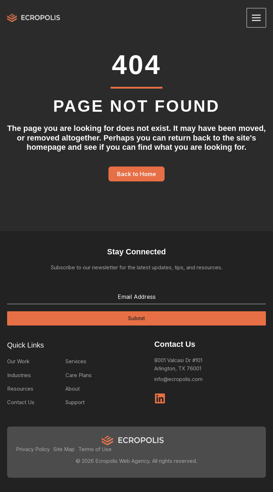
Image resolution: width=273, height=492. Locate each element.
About (72, 389)
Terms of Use (95, 449)
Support (75, 402)
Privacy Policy (33, 449)
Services (75, 361)
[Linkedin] (160, 398)
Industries (19, 375)
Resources (20, 389)
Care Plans (78, 375)
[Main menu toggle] (256, 18)
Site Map (64, 449)
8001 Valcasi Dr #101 (178, 360)
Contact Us (20, 402)
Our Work (18, 361)
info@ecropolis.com (178, 379)
